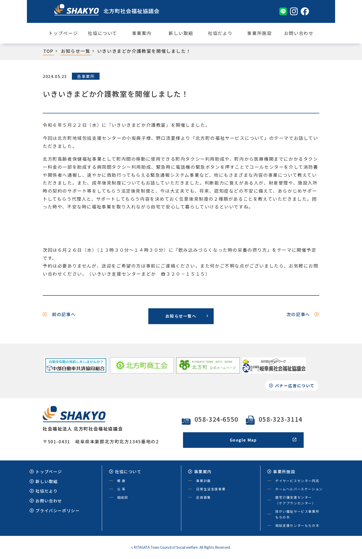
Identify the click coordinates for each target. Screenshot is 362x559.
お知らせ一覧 (75, 51)
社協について (102, 33)
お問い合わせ (299, 33)
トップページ (63, 33)
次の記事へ (302, 314)
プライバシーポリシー (55, 511)
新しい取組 (181, 33)
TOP (48, 51)
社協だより (220, 33)
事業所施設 (259, 33)
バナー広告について (292, 386)
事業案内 (142, 33)
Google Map (263, 441)
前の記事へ (60, 314)
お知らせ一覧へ (187, 316)
